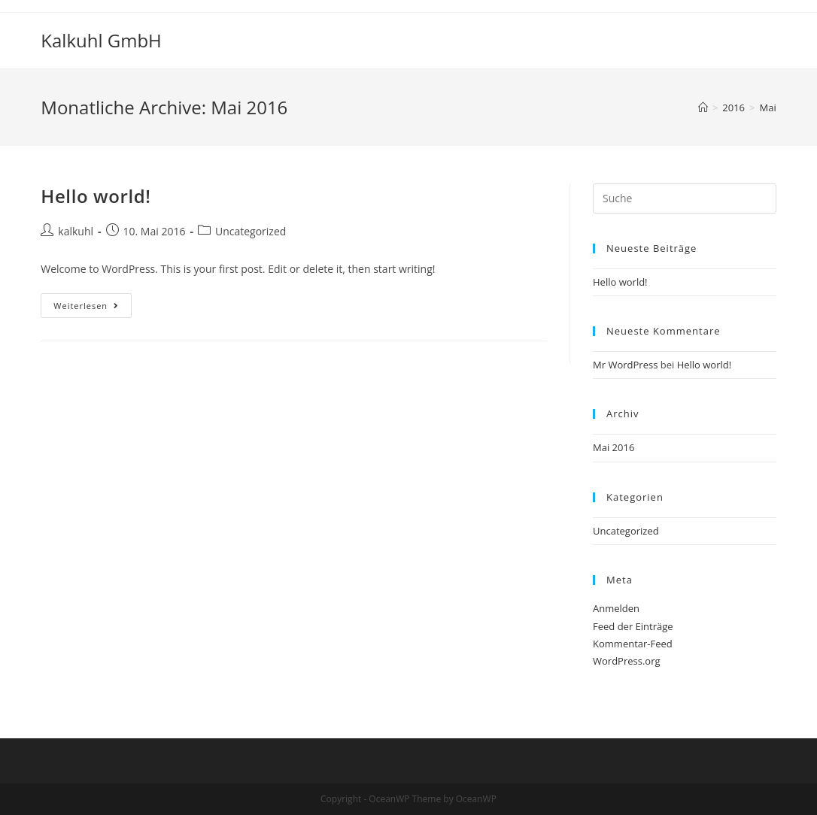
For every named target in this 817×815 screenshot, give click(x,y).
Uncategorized (250, 231)
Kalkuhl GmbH (101, 40)
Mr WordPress (625, 364)
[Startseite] (703, 107)
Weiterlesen (92, 308)
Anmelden (616, 608)
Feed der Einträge (633, 626)
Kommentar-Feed (633, 643)
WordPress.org (627, 661)
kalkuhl (75, 231)
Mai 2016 (613, 447)
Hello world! (95, 195)
